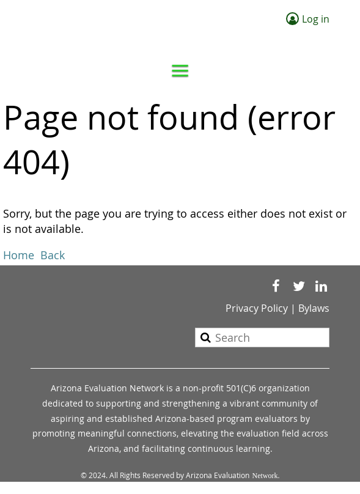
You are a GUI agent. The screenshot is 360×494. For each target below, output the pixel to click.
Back (52, 255)
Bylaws (313, 308)
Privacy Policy (257, 308)
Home (18, 255)
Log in (315, 19)
